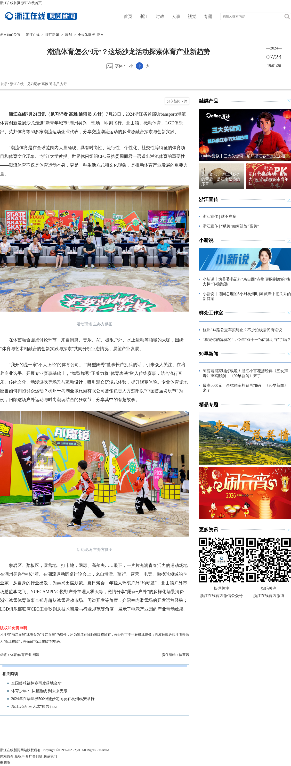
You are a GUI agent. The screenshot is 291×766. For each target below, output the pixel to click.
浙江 (144, 16)
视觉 (192, 16)
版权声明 (21, 756)
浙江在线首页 (10, 3)
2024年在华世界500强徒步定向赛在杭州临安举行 (53, 699)
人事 (176, 16)
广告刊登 (35, 756)
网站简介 (7, 756)
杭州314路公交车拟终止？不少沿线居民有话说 (242, 330)
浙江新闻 (52, 35)
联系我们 (50, 756)
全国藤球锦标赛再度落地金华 (36, 683)
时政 (160, 16)
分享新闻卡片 (177, 101)
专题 (208, 16)
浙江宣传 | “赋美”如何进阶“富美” (231, 226)
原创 (68, 35)
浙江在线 (33, 35)
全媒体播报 (86, 35)
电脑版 (5, 763)
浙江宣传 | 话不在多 (219, 216)
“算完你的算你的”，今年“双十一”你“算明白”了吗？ (247, 340)
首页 (128, 16)
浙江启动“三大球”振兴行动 (34, 706)
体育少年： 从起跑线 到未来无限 (39, 691)
